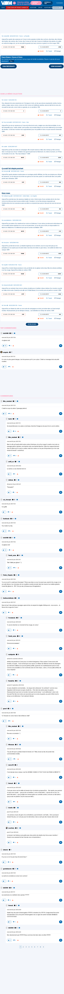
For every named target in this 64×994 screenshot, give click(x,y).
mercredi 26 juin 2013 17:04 (9, 523)
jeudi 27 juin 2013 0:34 (12, 812)
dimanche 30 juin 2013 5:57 (14, 484)
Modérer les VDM (47, 3)
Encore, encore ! (32, 324)
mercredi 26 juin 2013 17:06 (9, 337)
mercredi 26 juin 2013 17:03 (9, 405)
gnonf (5, 708)
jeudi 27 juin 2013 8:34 (12, 832)
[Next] (43, 947)
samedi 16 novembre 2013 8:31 (15, 658)
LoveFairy (11, 828)
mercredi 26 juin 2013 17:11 (8, 892)
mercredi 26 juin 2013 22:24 (14, 932)
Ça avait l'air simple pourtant (12, 168)
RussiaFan (11, 681)
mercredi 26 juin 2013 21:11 (13, 640)
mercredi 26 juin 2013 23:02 (14, 466)
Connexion (59, 3)
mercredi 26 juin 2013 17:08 (9, 713)
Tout (3, 7)
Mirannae (11, 744)
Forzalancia (12, 618)
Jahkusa (10, 480)
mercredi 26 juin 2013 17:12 (8, 356)
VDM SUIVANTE (56, 66)
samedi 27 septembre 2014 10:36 (15, 685)
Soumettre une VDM (35, 3)
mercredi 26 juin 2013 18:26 (14, 749)
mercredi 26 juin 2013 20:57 (14, 787)
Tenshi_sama (12, 555)
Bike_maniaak (7, 401)
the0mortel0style (8, 598)
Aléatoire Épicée (49, 7)
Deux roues (6, 193)
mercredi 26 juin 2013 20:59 (14, 909)
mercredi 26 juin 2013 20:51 (14, 769)
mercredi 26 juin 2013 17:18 (13, 441)
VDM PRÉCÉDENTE (8, 66)
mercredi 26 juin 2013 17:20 (14, 730)
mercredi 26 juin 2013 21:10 (13, 559)
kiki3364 (6, 888)
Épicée (40, 7)
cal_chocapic (7, 499)
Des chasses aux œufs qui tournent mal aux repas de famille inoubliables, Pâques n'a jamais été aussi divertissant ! (30, 59)
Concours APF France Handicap (17, 7)
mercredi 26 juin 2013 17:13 (13, 423)
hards (10, 419)
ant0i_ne (11, 461)
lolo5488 (6, 333)
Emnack (10, 783)
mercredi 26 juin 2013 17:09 (9, 854)
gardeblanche (7, 869)
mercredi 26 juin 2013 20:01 (14, 622)
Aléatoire (33, 7)
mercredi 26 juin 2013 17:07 (9, 602)
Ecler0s (10, 808)
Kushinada (6, 518)
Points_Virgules (8, 575)
